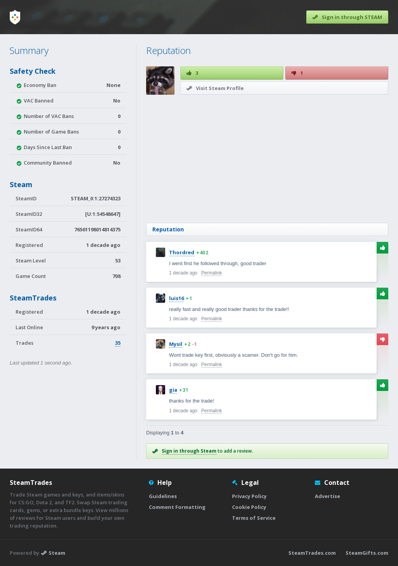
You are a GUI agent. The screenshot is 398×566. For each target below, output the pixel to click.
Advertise (327, 496)
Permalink (211, 273)
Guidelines (163, 496)
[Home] (15, 17)
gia (173, 389)
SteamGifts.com (367, 552)
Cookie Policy (249, 506)
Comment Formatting (177, 506)
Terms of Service (254, 517)
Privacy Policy (249, 496)
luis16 (176, 298)
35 (117, 342)
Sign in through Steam (189, 451)
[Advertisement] (267, 158)
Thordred (181, 252)
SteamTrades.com (312, 552)
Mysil (175, 343)
